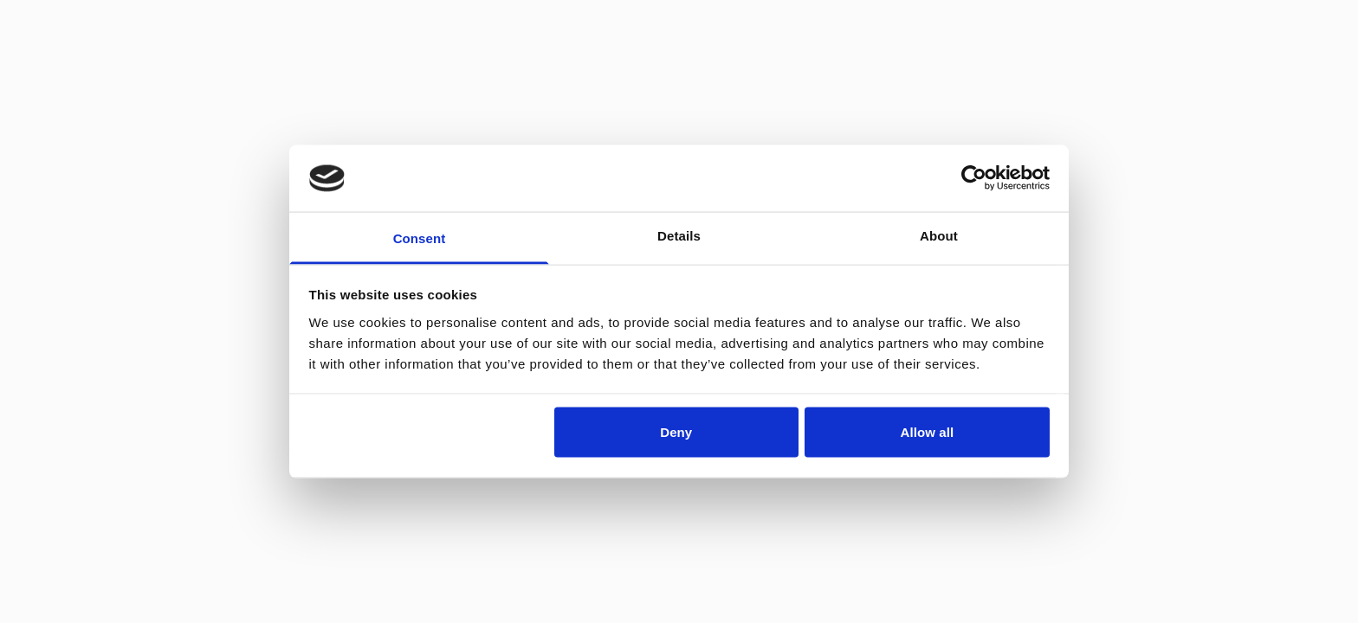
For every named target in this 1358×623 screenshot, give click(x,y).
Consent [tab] (419, 237)
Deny (676, 432)
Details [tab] (679, 235)
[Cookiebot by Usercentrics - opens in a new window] (974, 178)
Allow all (927, 432)
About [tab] (939, 235)
